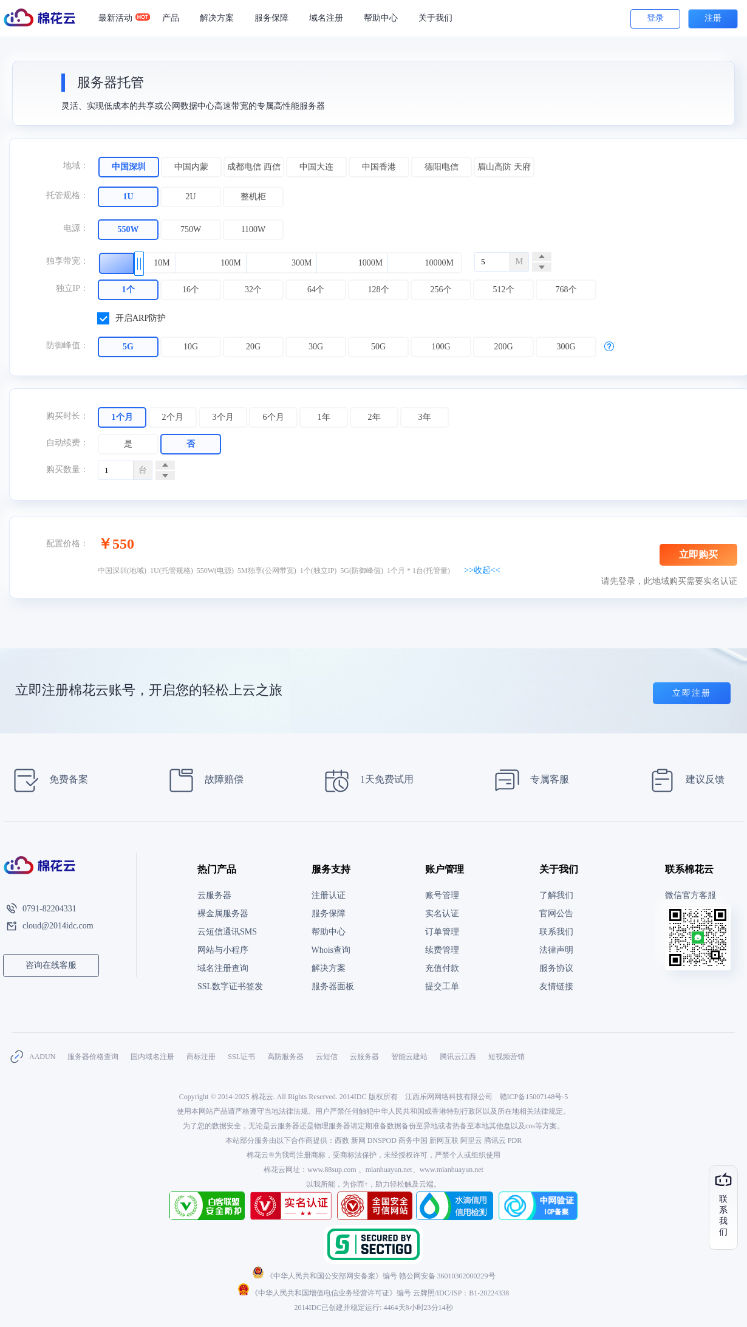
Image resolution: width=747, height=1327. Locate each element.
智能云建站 (409, 1056)
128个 (378, 289)
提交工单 (442, 986)
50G (378, 346)
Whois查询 (331, 950)
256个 (441, 289)
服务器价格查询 (92, 1056)
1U (128, 196)
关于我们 (435, 17)
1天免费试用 (365, 780)
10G (190, 346)
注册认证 (329, 895)
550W (128, 229)
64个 (315, 289)
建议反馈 (684, 780)
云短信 (327, 1056)
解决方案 (217, 17)
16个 (190, 289)
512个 (503, 289)
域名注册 (326, 17)
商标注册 (201, 1056)
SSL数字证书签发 (230, 986)
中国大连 (316, 166)
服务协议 (556, 968)
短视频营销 (506, 1056)
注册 (712, 17)
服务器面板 (333, 986)
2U (190, 196)
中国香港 (379, 166)
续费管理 (442, 950)
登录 (655, 17)
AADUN (42, 1056)
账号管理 (442, 895)
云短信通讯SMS (227, 931)
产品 (170, 17)
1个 (128, 289)
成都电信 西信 (254, 166)
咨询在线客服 (51, 965)
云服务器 (214, 895)
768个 (566, 289)
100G (440, 346)
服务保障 (271, 17)
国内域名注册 (152, 1056)
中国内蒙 (191, 166)
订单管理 (442, 931)
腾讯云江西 (458, 1056)
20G (253, 346)
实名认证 (442, 913)
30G (316, 346)
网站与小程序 (222, 950)
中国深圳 (129, 166)
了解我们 (556, 895)
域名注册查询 (222, 968)
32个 (253, 289)
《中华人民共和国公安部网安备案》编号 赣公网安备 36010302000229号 (374, 1276)
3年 (424, 417)
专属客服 (528, 780)
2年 (374, 417)
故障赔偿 (203, 780)
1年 (324, 417)
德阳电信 (442, 166)
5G (128, 346)
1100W (253, 229)
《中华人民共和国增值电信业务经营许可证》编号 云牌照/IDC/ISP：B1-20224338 (374, 1293)
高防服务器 (285, 1056)
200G (503, 346)
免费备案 (47, 780)
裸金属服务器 (222, 913)
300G (565, 346)
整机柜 (253, 196)
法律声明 (556, 950)
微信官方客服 (690, 895)
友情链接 (556, 986)
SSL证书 (241, 1056)
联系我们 (556, 931)
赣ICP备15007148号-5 (534, 1096)
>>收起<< (482, 570)
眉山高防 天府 (504, 166)
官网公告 (556, 913)
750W (190, 229)
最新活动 (120, 18)
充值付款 (442, 968)
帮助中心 (381, 17)
